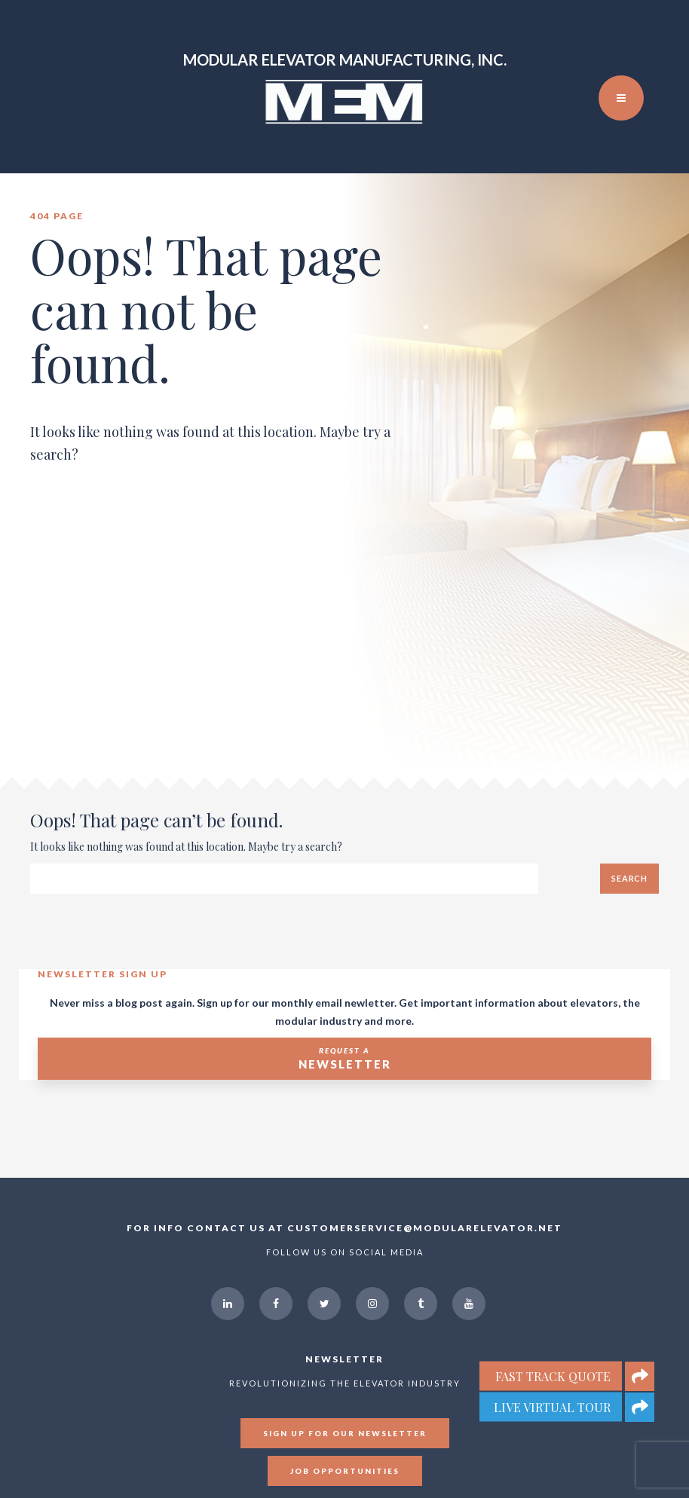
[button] (639, 1407)
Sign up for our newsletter (345, 1433)
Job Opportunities (345, 1470)
